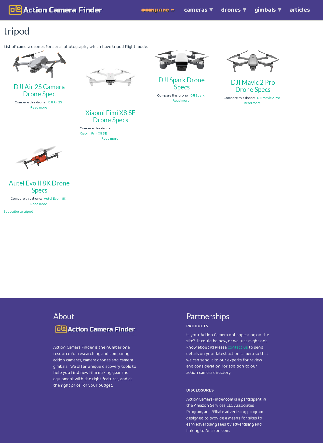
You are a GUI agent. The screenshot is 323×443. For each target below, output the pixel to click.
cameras (195, 12)
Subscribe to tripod (18, 212)
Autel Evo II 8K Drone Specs (39, 186)
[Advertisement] (151, 252)
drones (231, 12)
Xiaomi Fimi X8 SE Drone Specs (110, 116)
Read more (38, 108)
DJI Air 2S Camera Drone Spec (39, 90)
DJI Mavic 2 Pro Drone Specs (253, 85)
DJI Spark (197, 95)
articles (300, 10)
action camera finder (62, 10)
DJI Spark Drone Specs (182, 83)
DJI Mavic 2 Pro (268, 98)
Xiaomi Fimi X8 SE (93, 133)
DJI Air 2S (55, 102)
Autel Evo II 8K (55, 199)
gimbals (265, 12)
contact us (238, 347)
